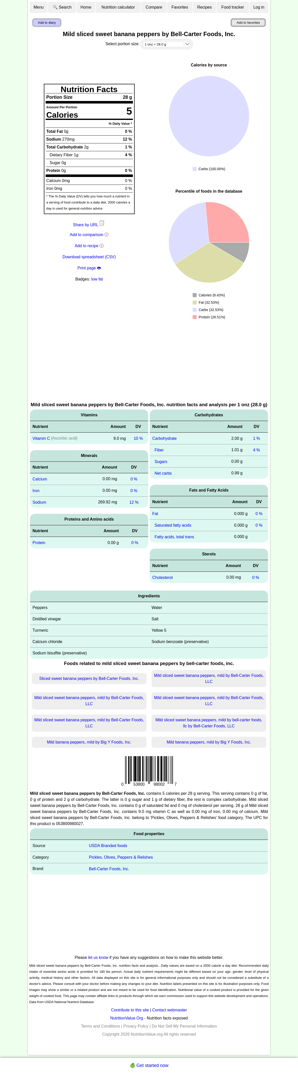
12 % (133, 502)
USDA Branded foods (108, 846)
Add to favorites (248, 22)
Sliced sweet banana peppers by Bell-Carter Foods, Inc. (89, 678)
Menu (39, 7)
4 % (256, 450)
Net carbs (163, 473)
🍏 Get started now (149, 1065)
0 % (133, 479)
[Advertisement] (149, 363)
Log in (258, 7)
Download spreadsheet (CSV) (89, 257)
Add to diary (47, 22)
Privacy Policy (135, 1026)
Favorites (179, 7)
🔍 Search (62, 7)
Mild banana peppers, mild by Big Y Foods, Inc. (89, 742)
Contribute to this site (130, 1010)
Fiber (159, 450)
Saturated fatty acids (173, 525)
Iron (36, 491)
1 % (256, 438)
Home (85, 7)
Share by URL (89, 225)
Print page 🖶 (89, 268)
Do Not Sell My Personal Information (184, 1026)
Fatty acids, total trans (174, 537)
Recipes (204, 7)
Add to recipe (86, 246)
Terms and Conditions (100, 1026)
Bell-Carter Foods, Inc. (109, 869)
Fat (155, 514)
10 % (138, 438)
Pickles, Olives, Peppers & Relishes (121, 857)
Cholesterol (162, 577)
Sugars (161, 461)
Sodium (39, 502)
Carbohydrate (164, 438)
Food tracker (232, 7)
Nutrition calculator (118, 7)
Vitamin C (41, 438)
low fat (97, 279)
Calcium (40, 479)
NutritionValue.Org (126, 1018)
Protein (39, 543)
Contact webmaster (169, 1010)
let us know (98, 957)
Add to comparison (86, 235)
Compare (154, 7)
